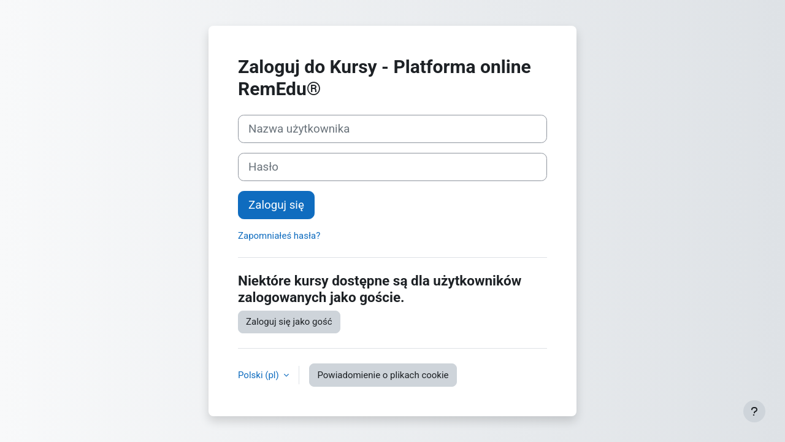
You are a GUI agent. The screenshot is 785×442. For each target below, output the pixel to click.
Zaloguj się (276, 205)
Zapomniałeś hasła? (279, 235)
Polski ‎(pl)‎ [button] (259, 375)
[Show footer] (754, 411)
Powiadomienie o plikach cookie (382, 375)
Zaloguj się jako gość (289, 321)
